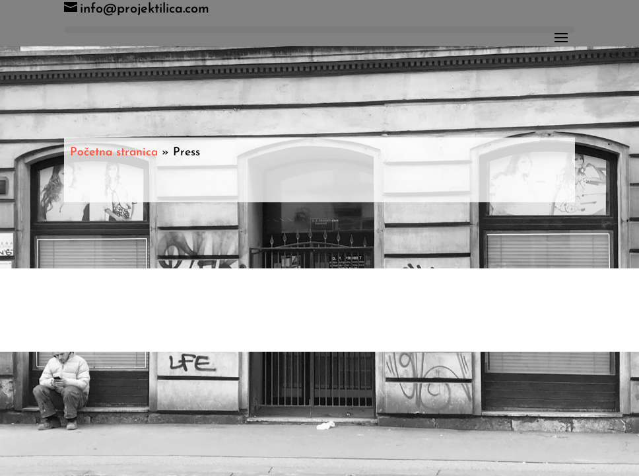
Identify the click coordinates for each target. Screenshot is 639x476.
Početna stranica (114, 152)
